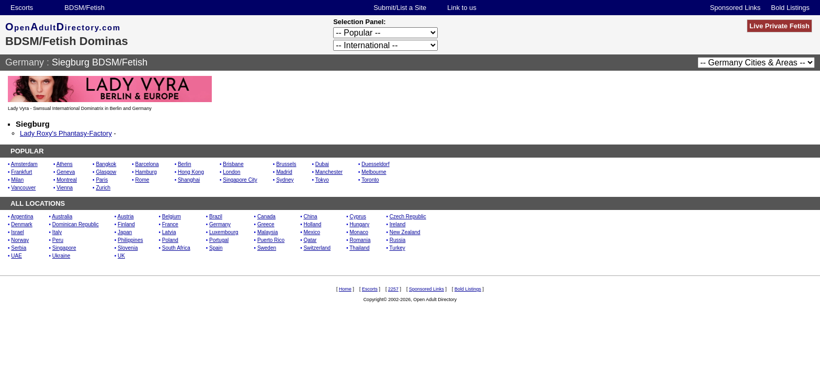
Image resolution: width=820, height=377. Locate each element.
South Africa (176, 248)
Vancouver (23, 188)
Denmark (21, 224)
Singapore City (240, 180)
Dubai (322, 164)
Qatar (309, 240)
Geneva (65, 172)
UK (121, 256)
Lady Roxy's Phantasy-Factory (66, 133)
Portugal (219, 240)
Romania (359, 240)
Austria (126, 216)
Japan (125, 232)
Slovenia (128, 248)
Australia (62, 216)
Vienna (64, 188)
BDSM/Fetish (84, 8)
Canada (266, 216)
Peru (57, 240)
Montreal (66, 180)
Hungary (359, 224)
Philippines (130, 240)
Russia (398, 240)
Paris (102, 180)
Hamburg (146, 172)
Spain (216, 248)
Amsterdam (24, 164)
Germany (24, 62)
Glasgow (106, 172)
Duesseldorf (375, 164)
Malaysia (267, 232)
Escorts (21, 8)
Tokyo (322, 180)
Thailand (359, 248)
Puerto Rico (270, 240)
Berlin (184, 164)
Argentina (22, 216)
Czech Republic (408, 216)
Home (345, 289)
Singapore (64, 248)
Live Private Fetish (779, 26)
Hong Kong (191, 172)
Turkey (397, 248)
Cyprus (357, 216)
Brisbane (233, 164)
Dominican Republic (75, 224)
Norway (20, 240)
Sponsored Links (735, 8)
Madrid (284, 172)
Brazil (215, 216)
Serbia (18, 248)
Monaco (358, 232)
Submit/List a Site (399, 8)
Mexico (311, 232)
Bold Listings (790, 8)
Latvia (169, 232)
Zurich (103, 188)
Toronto (370, 180)
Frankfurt (21, 172)
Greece (266, 224)
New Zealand (405, 232)
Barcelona (147, 164)
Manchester (329, 172)
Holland (312, 224)
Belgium (171, 216)
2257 (393, 289)
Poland (170, 240)
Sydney (284, 180)
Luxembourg (223, 232)
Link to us (461, 8)
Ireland (398, 224)
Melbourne (373, 172)
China (310, 216)
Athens (64, 164)
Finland (126, 224)
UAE (16, 256)
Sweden (266, 248)
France (170, 224)
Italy (57, 232)
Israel (17, 232)
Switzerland (317, 248)
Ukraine (61, 256)
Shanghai (189, 180)
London (231, 172)
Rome (142, 180)
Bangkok (106, 164)
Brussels (286, 164)
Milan (17, 180)
